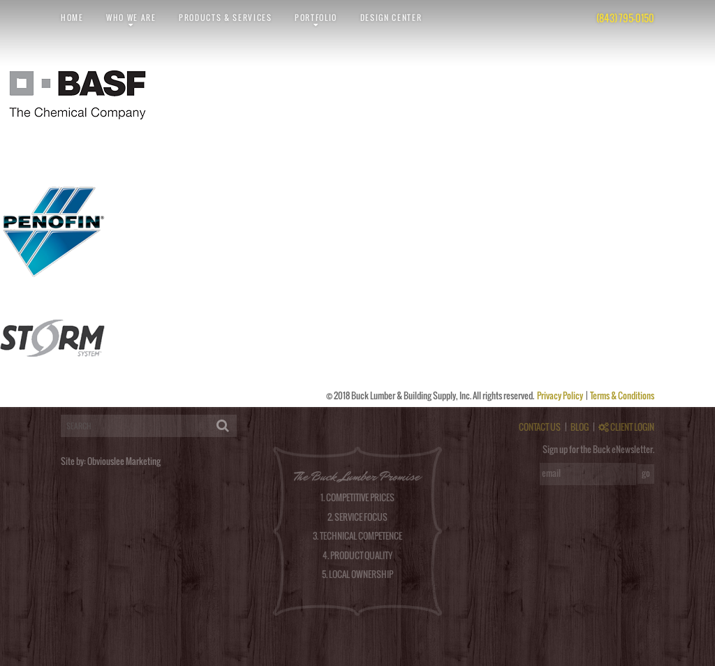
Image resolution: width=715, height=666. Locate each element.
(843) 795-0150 (625, 17)
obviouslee (52, 175)
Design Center (391, 17)
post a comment (606, 175)
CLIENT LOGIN (626, 427)
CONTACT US (540, 427)
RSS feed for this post (422, 175)
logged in (56, 402)
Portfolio (316, 17)
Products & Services (225, 17)
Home (72, 17)
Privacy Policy (560, 395)
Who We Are (131, 17)
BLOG (579, 427)
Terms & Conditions (622, 395)
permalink (248, 175)
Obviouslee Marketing (124, 461)
